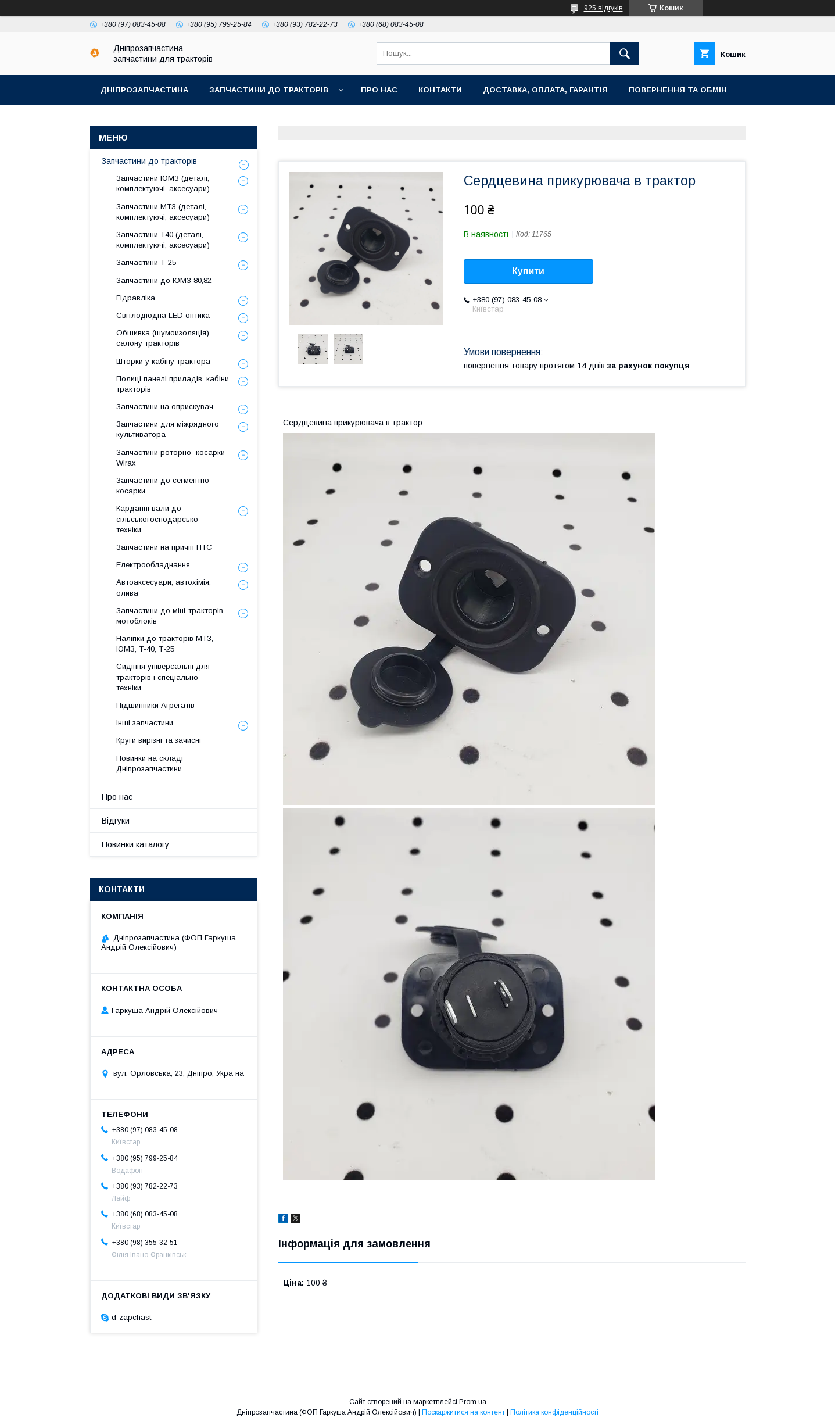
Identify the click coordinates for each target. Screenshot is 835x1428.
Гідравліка (135, 298)
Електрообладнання (153, 564)
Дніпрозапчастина (144, 89)
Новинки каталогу (135, 844)
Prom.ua (472, 1402)
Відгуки (116, 820)
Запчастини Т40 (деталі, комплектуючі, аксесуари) (163, 239)
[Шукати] (624, 53)
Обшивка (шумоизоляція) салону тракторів (162, 338)
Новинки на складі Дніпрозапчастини (149, 763)
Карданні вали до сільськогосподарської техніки (158, 519)
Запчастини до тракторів (268, 89)
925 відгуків (603, 8)
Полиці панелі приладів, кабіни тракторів (172, 383)
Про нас (379, 89)
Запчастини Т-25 (146, 262)
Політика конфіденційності (554, 1412)
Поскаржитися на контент (463, 1412)
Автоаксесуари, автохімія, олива (163, 587)
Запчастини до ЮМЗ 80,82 (164, 280)
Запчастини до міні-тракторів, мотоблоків (170, 615)
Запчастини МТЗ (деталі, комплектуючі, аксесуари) (163, 211)
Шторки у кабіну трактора (163, 361)
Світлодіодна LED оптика (163, 315)
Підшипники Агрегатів (155, 705)
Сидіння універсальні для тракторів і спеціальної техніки (163, 677)
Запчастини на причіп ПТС (164, 547)
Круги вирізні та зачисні (158, 740)
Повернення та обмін (678, 89)
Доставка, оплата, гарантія (545, 89)
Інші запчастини (144, 722)
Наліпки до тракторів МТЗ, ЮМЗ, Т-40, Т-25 (164, 643)
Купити (528, 271)
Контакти (440, 89)
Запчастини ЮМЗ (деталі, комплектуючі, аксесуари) (163, 183)
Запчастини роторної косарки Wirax (170, 457)
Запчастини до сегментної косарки (164, 485)
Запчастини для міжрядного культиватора (167, 429)
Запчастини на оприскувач (164, 406)
